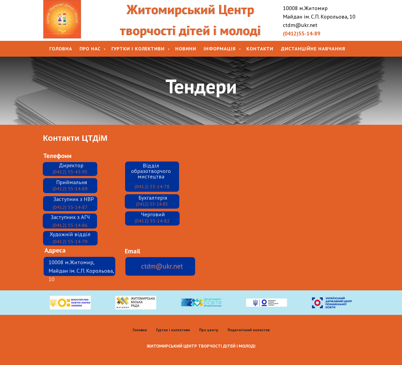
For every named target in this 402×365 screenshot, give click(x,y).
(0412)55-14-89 (301, 33)
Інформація (220, 48)
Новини (185, 48)
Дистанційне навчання (313, 48)
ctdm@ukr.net (162, 266)
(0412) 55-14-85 (152, 204)
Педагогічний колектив (249, 329)
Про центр (208, 329)
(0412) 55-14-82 (152, 221)
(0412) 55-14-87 (70, 207)
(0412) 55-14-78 (152, 186)
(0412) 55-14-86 (70, 225)
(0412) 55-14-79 (70, 241)
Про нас (91, 48)
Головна (60, 48)
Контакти (259, 48)
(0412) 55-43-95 (70, 172)
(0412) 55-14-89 (70, 188)
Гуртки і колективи (138, 48)
